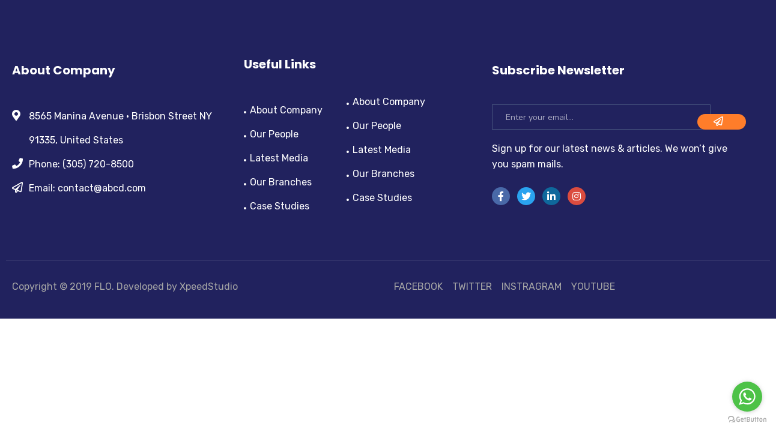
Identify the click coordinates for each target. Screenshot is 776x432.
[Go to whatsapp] (747, 397)
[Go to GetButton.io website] (747, 420)
